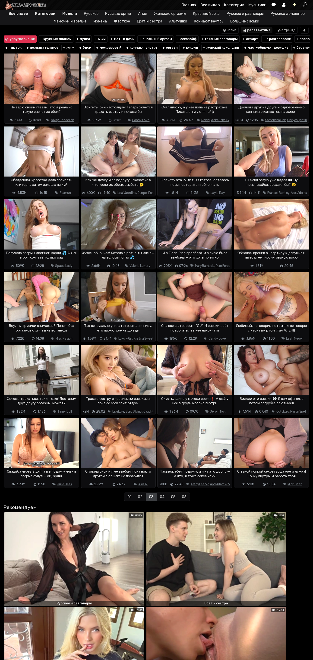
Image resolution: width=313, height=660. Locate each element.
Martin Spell (298, 412)
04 (162, 497)
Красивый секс (206, 13)
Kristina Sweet (143, 339)
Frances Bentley (278, 193)
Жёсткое (122, 21)
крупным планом (55, 39)
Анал (142, 13)
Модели (69, 13)
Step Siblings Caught (140, 412)
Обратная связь (51, 643)
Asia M (143, 484)
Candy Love (140, 120)
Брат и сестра (149, 21)
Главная (189, 5)
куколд (190, 48)
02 (140, 497)
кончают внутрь (142, 48)
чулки (83, 39)
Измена (100, 21)
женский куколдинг (221, 48)
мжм (100, 39)
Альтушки (178, 21)
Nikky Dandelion (62, 120)
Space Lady (64, 266)
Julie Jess (64, 484)
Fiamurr (65, 193)
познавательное (42, 48)
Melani (205, 120)
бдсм (85, 48)
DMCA (10, 643)
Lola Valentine (126, 193)
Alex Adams (299, 193)
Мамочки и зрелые (70, 21)
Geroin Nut (218, 412)
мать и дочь (122, 39)
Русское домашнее (287, 13)
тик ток (13, 48)
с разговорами (276, 39)
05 (173, 497)
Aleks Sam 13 (220, 120)
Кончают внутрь (208, 21)
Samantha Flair (275, 120)
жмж (69, 48)
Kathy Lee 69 (200, 484)
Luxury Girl (125, 339)
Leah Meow (294, 339)
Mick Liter (295, 484)
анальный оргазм (155, 39)
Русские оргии (118, 13)
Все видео (210, 5)
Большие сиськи (244, 21)
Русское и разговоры (245, 13)
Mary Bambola (204, 266)
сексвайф (186, 39)
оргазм (170, 48)
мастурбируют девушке (266, 48)
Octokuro (282, 412)
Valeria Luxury (140, 266)
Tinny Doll (64, 412)
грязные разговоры (219, 39)
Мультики (257, 5)
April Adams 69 (220, 484)
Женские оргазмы (170, 13)
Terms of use (27, 643)
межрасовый (109, 48)
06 (184, 497)
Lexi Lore (118, 412)
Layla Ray (218, 193)
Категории (234, 5)
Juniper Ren (145, 193)
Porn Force (223, 266)
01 (129, 497)
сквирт (250, 39)
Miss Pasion (64, 339)
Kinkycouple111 (297, 120)
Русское (91, 13)
